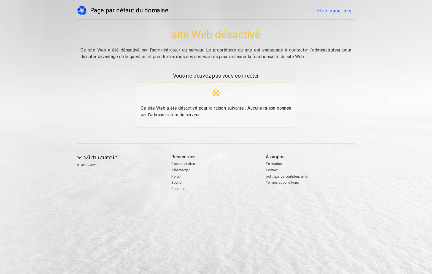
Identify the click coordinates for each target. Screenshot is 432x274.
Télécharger (180, 170)
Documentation (183, 164)
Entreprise (274, 164)
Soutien (177, 182)
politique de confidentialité (286, 176)
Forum (176, 176)
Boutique (178, 189)
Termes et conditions (282, 182)
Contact (272, 170)
